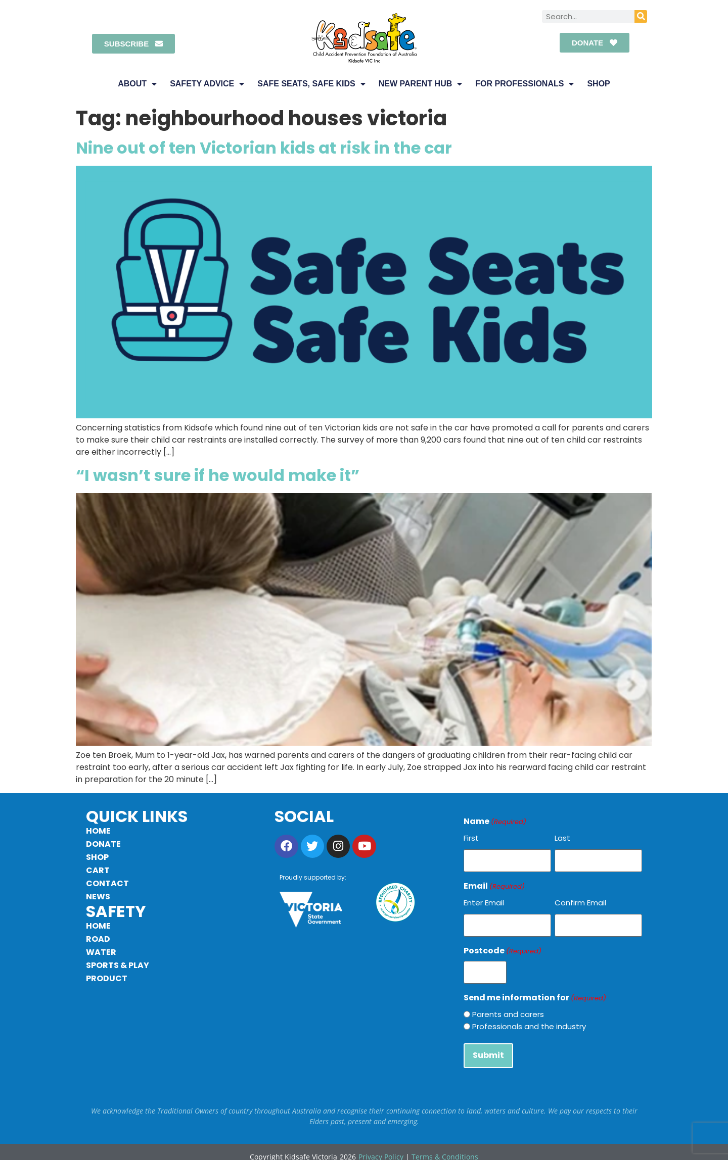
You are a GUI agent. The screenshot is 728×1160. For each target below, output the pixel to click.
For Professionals (524, 84)
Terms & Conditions (445, 1147)
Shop (598, 83)
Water (101, 952)
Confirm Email (580, 900)
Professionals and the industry (529, 1020)
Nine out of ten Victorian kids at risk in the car (264, 147)
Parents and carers (508, 1007)
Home (98, 831)
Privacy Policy (380, 1147)
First (471, 838)
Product (106, 978)
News (98, 896)
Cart (98, 870)
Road (98, 939)
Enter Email (484, 900)
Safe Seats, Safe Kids (311, 84)
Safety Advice (207, 84)
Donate (103, 844)
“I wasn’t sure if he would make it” (217, 475)
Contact (107, 883)
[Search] (640, 16)
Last (562, 838)
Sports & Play (117, 965)
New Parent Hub (420, 84)
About (137, 84)
